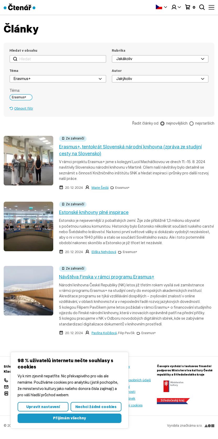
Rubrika (118, 50)
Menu (211, 7)
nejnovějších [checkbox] (177, 123)
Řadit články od (145, 123)
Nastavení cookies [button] (128, 405)
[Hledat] (57, 59)
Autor (117, 71)
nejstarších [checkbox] (204, 123)
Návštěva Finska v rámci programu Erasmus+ (106, 277)
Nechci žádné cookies (95, 406)
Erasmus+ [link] (19, 97)
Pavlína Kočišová (104, 333)
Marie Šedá (100, 188)
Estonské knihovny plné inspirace (94, 212)
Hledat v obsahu (23, 50)
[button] (160, 59)
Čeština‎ (159, 6)
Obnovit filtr (23, 108)
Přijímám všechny (69, 418)
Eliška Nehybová (104, 252)
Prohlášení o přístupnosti (125, 389)
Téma (13, 71)
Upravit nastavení (43, 406)
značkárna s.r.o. (197, 425)
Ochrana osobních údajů (133, 380)
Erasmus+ (122, 188)
